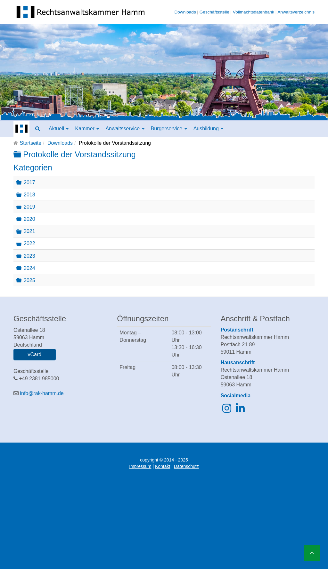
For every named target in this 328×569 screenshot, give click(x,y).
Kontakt (162, 466)
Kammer (87, 128)
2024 (29, 268)
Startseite (30, 143)
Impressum (140, 466)
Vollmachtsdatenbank (253, 12)
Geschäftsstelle (214, 12)
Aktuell (59, 128)
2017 (29, 182)
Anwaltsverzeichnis (296, 12)
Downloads (185, 12)
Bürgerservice (169, 128)
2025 (29, 280)
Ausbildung (208, 128)
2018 (29, 194)
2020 (29, 219)
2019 (29, 207)
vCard (34, 354)
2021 (29, 231)
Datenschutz (186, 466)
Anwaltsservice (124, 128)
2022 (29, 243)
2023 (29, 255)
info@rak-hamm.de (41, 393)
